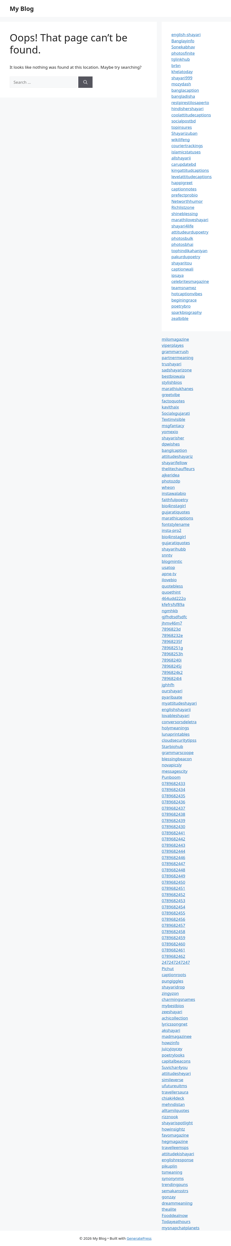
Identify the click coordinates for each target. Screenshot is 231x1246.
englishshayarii (176, 709)
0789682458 (173, 931)
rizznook (170, 1116)
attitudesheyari (176, 1073)
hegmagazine (175, 1141)
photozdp (171, 481)
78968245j (171, 666)
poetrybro (181, 306)
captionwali (182, 269)
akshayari (171, 1030)
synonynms (173, 1178)
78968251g (172, 647)
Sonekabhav (183, 47)
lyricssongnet (174, 1024)
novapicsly (172, 765)
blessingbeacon (177, 759)
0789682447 (173, 863)
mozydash (181, 84)
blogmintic (172, 561)
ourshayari (172, 691)
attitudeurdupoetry (189, 232)
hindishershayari (187, 108)
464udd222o (174, 598)
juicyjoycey (172, 1048)
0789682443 (173, 845)
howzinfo (170, 1042)
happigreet (182, 182)
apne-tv (169, 573)
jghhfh (168, 684)
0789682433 (173, 783)
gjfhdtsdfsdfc (174, 616)
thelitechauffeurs (178, 468)
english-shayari (186, 34)
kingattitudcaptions (190, 170)
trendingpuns (175, 1184)
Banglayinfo (182, 41)
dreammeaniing (177, 1203)
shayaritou (181, 263)
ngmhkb (170, 610)
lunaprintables (176, 734)
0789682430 (173, 826)
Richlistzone (182, 207)
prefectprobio (184, 195)
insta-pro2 (171, 530)
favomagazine (175, 1135)
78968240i (171, 660)
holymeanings (175, 728)
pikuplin (169, 1166)
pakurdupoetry (185, 256)
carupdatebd (183, 164)
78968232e (172, 635)
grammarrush (175, 351)
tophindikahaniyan (189, 250)
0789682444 (173, 851)
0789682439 (173, 820)
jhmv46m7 (172, 623)
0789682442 (173, 839)
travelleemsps (175, 1147)
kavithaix (170, 407)
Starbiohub (172, 746)
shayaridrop (173, 987)
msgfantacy (173, 425)
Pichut (168, 968)
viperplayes (173, 345)
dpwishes (171, 444)
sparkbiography (186, 312)
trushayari (171, 364)
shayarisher (173, 438)
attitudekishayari (178, 1153)
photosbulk (182, 238)
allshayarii (181, 158)
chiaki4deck (173, 1098)
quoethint (171, 592)
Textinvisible (173, 419)
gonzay (168, 1197)
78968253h (172, 654)
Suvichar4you (175, 1067)
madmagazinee (176, 1036)
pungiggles (172, 981)
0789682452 (173, 894)
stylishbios (172, 382)
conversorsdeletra (179, 722)
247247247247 (176, 962)
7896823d (171, 629)
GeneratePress (139, 1238)
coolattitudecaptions (191, 115)
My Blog (22, 8)
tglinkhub (180, 59)
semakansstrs (175, 1190)
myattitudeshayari (179, 703)
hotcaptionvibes (186, 293)
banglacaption (185, 90)
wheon (168, 487)
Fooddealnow (175, 1215)
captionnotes (183, 189)
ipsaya (177, 275)
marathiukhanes (177, 388)
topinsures (181, 127)
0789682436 (173, 802)
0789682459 (173, 937)
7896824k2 (172, 672)
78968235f (172, 641)
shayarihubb (174, 549)
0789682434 (173, 789)
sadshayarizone (177, 370)
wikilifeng (180, 139)
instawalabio (174, 493)
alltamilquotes (175, 1110)
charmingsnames (178, 999)
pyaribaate (172, 697)
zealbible (179, 318)
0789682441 (173, 833)
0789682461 (173, 950)
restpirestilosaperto (190, 102)
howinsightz (173, 1129)
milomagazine (175, 339)
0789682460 (173, 944)
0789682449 (173, 876)
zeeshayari (172, 1011)
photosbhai (182, 244)
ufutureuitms (174, 1085)
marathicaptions (177, 518)
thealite (169, 1209)
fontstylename (175, 524)
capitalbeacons (176, 1061)
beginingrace (184, 300)
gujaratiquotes (176, 512)
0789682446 (173, 857)
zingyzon (170, 993)
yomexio (170, 431)
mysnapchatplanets (180, 1228)
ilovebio (169, 579)
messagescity (175, 771)
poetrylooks (173, 1055)
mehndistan (173, 1104)
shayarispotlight (177, 1122)
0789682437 (173, 808)
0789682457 (173, 925)
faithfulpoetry (175, 499)
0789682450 (173, 882)
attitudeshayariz (177, 456)
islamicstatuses (186, 152)
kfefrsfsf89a (173, 604)
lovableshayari (175, 715)
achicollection (175, 1018)
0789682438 (173, 814)
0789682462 (173, 956)
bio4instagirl (174, 505)
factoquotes (173, 401)
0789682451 (173, 888)
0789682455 (173, 913)
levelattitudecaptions (191, 176)
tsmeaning (172, 1172)
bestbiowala (173, 376)
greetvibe (171, 394)
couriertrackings (187, 145)
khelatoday (182, 71)
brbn (175, 65)
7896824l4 (171, 678)
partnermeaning (177, 357)
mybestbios (173, 1005)
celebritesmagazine (190, 281)
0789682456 (173, 919)
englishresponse (177, 1160)
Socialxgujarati (176, 413)
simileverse (172, 1079)
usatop (168, 567)
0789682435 (173, 796)
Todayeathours (176, 1221)
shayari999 (181, 78)
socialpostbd (183, 121)
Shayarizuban (184, 133)
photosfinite (183, 53)
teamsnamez (183, 287)
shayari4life (182, 226)
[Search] (85, 82)
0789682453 (173, 900)
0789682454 (173, 907)
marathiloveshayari (189, 219)
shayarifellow (174, 462)
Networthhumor (187, 201)
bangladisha (183, 96)
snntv (167, 555)
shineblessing (184, 213)
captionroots (174, 974)
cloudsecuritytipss (179, 740)
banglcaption (174, 450)
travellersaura (175, 1092)
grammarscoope (178, 752)
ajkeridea (171, 475)
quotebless (172, 586)
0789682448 (173, 870)
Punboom (171, 777)
